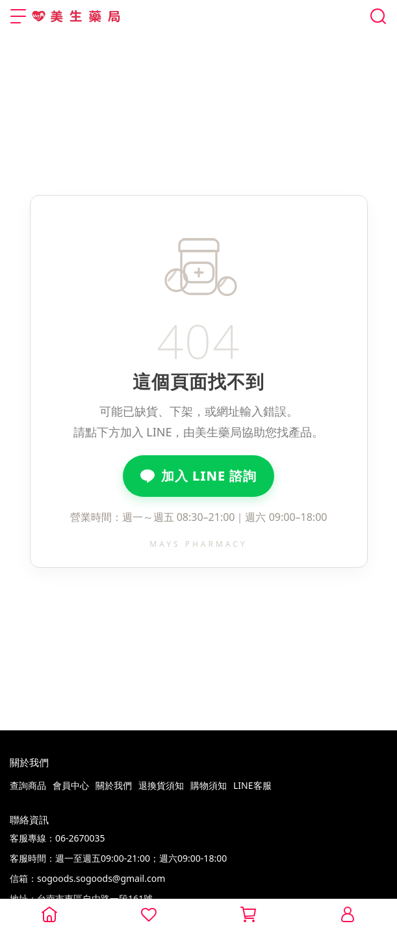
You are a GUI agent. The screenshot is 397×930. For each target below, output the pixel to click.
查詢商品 (28, 785)
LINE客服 (252, 785)
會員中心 (71, 785)
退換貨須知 (161, 785)
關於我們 (114, 785)
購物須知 (208, 785)
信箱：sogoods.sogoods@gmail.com (87, 878)
